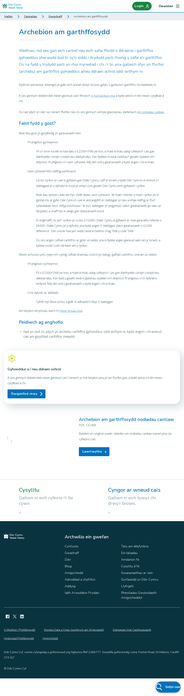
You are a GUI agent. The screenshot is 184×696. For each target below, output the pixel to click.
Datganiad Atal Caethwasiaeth (132, 648)
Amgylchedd (74, 590)
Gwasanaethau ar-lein (137, 590)
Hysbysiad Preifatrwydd (19, 656)
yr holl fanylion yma (103, 96)
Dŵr (68, 577)
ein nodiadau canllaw (150, 112)
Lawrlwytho (95, 460)
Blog (68, 584)
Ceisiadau (30, 16)
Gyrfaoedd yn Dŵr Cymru (139, 597)
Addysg (70, 604)
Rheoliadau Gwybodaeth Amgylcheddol (139, 612)
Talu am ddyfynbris (135, 564)
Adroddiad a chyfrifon (80, 597)
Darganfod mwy (24, 394)
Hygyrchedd (50, 656)
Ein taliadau (129, 570)
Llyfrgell (127, 604)
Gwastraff (55, 16)
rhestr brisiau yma (70, 311)
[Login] (142, 6)
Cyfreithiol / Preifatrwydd (19, 648)
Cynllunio (71, 564)
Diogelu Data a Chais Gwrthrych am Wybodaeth (74, 648)
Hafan (8, 16)
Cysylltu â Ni (130, 584)
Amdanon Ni (130, 577)
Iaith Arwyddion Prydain (82, 610)
